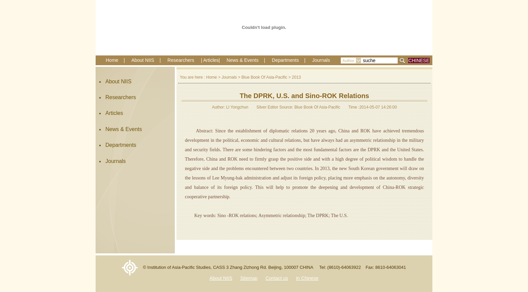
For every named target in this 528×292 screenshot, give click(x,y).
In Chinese (307, 278)
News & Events (243, 60)
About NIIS (142, 60)
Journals (321, 60)
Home (112, 60)
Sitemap (248, 278)
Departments (285, 60)
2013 (296, 77)
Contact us (276, 278)
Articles (114, 113)
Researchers (180, 60)
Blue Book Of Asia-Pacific (264, 77)
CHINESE (418, 60)
